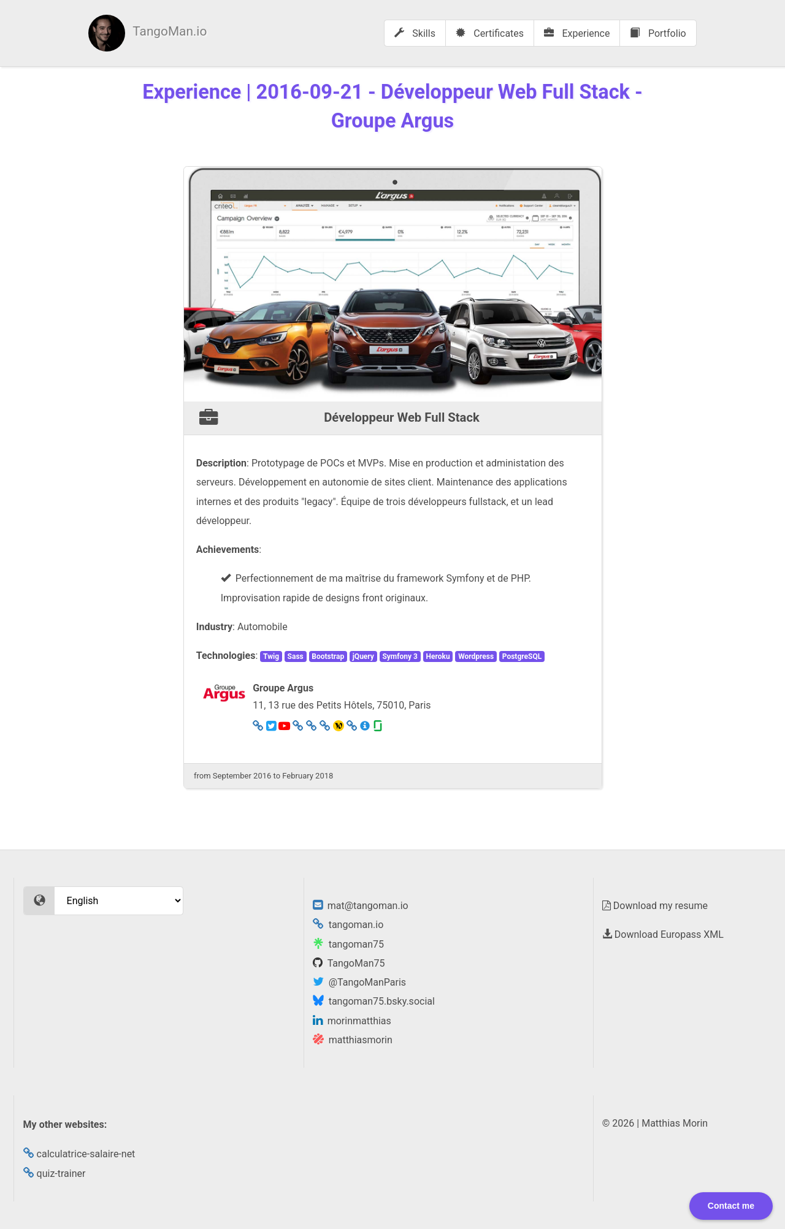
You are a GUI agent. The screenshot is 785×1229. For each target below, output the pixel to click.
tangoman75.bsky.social (374, 1001)
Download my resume (655, 905)
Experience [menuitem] (577, 33)
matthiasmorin (352, 1040)
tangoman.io (348, 924)
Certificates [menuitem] (490, 33)
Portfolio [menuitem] (658, 33)
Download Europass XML (663, 934)
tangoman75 (348, 944)
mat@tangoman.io (360, 905)
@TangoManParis (359, 982)
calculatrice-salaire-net (79, 1154)
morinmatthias (352, 1021)
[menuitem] (147, 33)
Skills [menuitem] (414, 33)
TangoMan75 (349, 963)
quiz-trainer (54, 1173)
